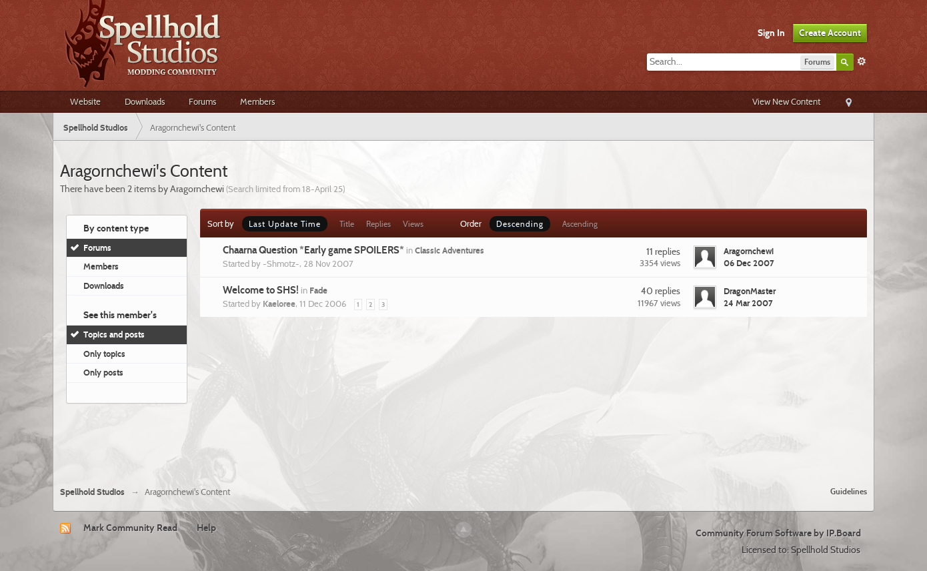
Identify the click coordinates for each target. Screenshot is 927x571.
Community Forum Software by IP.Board (778, 533)
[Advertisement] (463, 440)
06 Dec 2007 (749, 262)
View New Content (786, 101)
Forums (202, 101)
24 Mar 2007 (748, 303)
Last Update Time (285, 224)
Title (346, 224)
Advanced (861, 61)
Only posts (103, 372)
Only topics (104, 353)
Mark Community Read (130, 528)
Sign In (771, 33)
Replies (378, 224)
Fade (318, 290)
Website (85, 101)
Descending (520, 224)
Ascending (580, 224)
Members (257, 101)
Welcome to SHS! (261, 290)
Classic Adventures (449, 250)
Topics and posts (114, 334)
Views (413, 224)
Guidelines (848, 491)
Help (206, 528)
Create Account (830, 33)
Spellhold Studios (92, 492)
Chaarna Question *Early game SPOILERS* (313, 250)
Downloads (145, 101)
